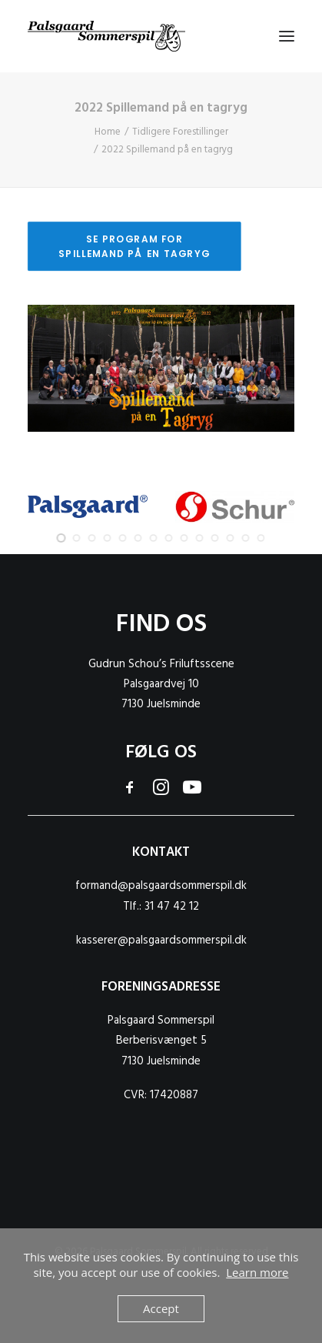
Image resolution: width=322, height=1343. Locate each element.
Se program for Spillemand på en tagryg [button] (134, 245)
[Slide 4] (107, 538)
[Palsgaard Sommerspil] (106, 36)
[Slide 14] (261, 538)
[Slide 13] (246, 538)
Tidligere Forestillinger (180, 132)
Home (108, 132)
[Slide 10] (199, 538)
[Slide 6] (138, 538)
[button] (286, 36)
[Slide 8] (169, 538)
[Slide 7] (153, 538)
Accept (161, 1308)
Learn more (257, 1272)
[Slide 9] (184, 538)
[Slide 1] (61, 538)
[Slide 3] (92, 538)
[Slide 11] (215, 538)
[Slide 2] (77, 538)
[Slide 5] (123, 538)
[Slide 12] (230, 538)
